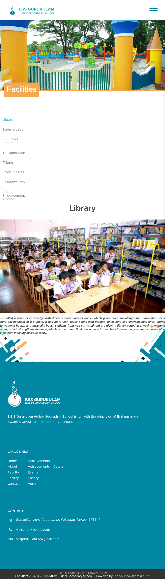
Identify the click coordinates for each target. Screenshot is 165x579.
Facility (13, 478)
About (12, 466)
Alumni (33, 483)
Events (33, 472)
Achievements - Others (45, 466)
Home (12, 461)
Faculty (13, 472)
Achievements (39, 461)
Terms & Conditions (71, 573)
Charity (33, 478)
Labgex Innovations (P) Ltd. (131, 576)
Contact (14, 483)
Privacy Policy (97, 573)
